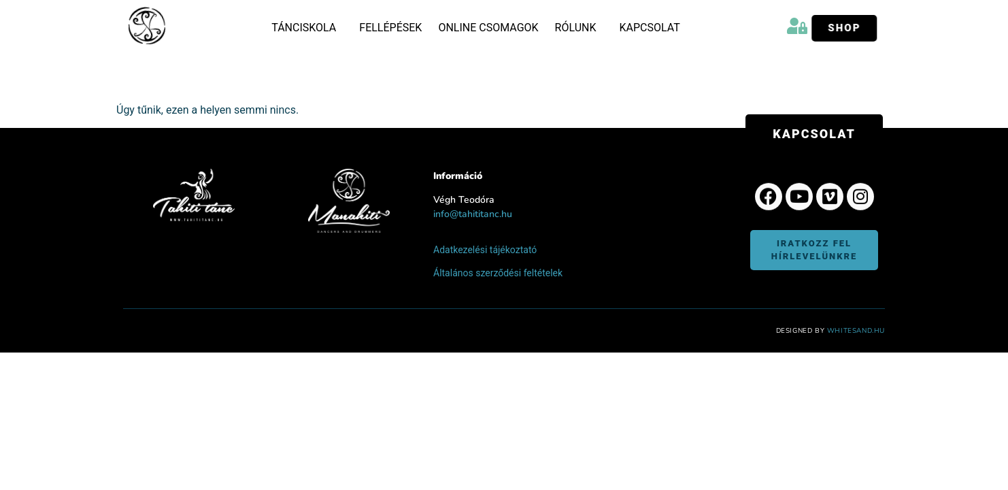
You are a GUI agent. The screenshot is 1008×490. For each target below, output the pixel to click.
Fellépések (390, 27)
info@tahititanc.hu (472, 212)
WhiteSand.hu (856, 328)
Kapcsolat (649, 27)
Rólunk (579, 28)
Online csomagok (488, 27)
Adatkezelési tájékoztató (485, 247)
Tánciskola (307, 28)
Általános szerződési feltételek (497, 270)
